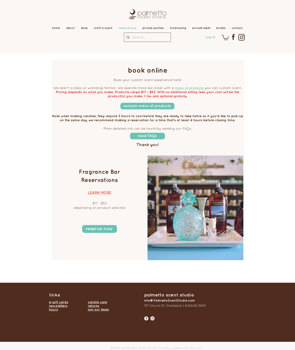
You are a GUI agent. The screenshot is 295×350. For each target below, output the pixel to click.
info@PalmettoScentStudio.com (169, 300)
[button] (225, 37)
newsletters (58, 306)
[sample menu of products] (147, 106)
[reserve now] (99, 229)
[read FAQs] (147, 136)
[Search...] (147, 37)
